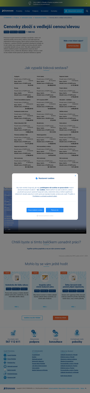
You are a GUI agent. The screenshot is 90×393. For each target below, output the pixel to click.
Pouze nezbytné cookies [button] (35, 210)
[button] (45, 215)
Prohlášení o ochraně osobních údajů (45, 196)
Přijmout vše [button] (54, 210)
